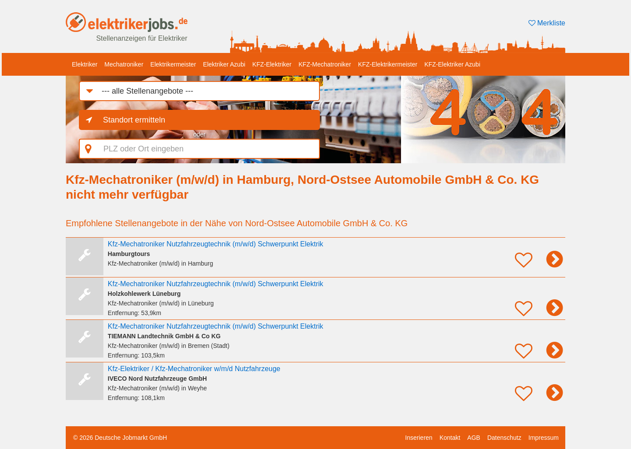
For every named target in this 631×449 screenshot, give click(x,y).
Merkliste (546, 23)
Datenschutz (504, 437)
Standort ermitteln (134, 120)
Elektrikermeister (173, 64)
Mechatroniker (123, 64)
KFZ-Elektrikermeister (387, 64)
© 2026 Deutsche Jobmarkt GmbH (120, 437)
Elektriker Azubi (224, 64)
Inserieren (418, 437)
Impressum (543, 437)
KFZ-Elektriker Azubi (452, 64)
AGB (473, 437)
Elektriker (84, 64)
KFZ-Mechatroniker (324, 64)
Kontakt (450, 437)
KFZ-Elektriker (271, 64)
